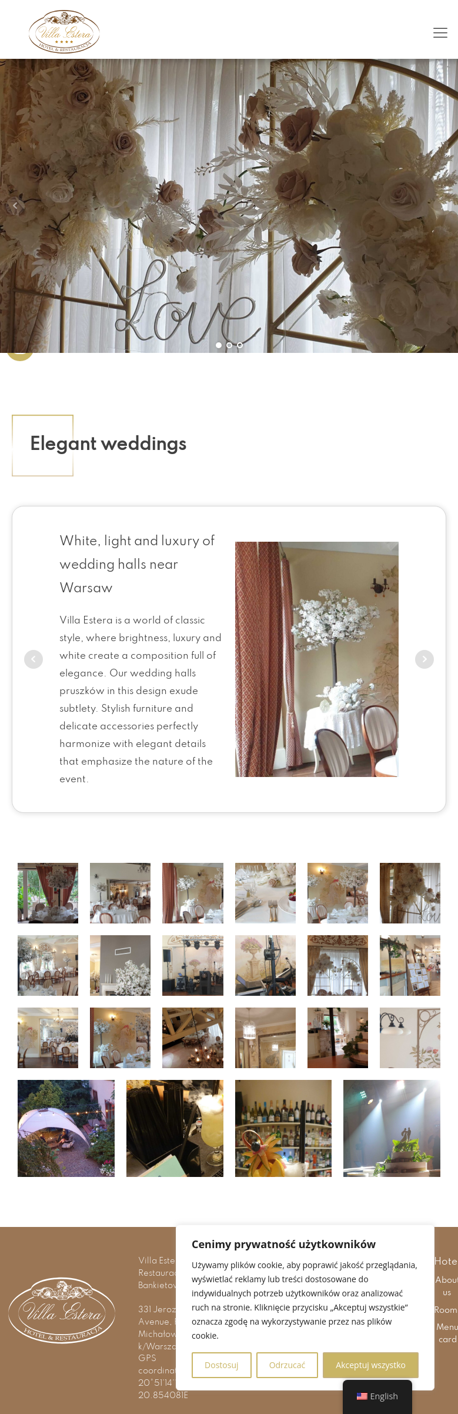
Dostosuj (221, 1364)
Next (442, 205)
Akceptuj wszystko (371, 1364)
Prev (15, 205)
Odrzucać (287, 1364)
